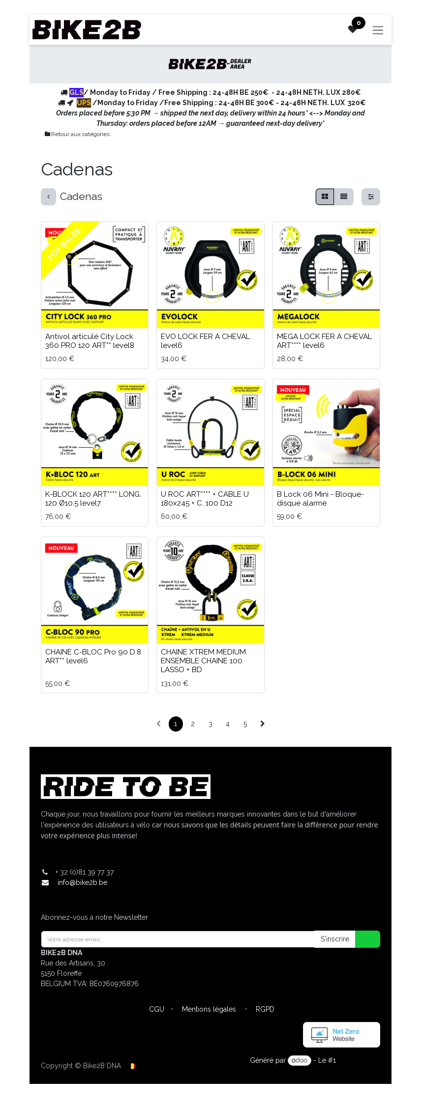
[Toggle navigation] (380, 30)
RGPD (265, 1009)
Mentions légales (209, 1009)
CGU (156, 1009)
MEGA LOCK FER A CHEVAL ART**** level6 (324, 341)
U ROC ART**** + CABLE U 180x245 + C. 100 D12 (205, 499)
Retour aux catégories (77, 134)
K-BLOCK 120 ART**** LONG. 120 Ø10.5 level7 (93, 499)
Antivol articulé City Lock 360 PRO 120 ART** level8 (89, 341)
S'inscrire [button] (335, 939)
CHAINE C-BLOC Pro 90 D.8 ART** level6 (93, 656)
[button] (361, 939)
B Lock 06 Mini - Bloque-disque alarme (320, 499)
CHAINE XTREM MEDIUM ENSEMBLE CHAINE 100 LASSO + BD (203, 661)
